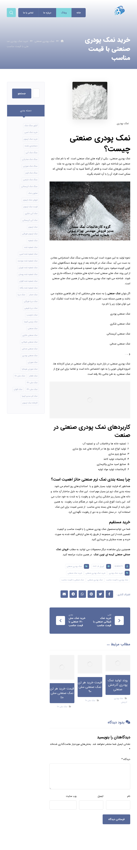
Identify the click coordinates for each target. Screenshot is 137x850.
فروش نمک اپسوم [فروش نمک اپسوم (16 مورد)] (30, 199)
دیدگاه (126, 759)
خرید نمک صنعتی (75, 573)
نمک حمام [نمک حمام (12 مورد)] (33, 294)
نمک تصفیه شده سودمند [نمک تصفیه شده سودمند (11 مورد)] (27, 260)
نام (128, 796)
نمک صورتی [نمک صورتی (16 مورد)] (32, 362)
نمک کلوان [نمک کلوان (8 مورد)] (18, 389)
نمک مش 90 (90, 700)
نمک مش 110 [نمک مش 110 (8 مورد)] (20, 375)
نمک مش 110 (62, 706)
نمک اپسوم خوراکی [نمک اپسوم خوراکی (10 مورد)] (29, 233)
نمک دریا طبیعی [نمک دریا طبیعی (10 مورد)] (30, 308)
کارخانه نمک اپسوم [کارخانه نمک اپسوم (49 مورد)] (29, 402)
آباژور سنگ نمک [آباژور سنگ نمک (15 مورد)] (31, 125)
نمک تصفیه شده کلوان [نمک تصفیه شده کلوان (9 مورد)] (28, 281)
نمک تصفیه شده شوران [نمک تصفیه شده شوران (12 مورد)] (28, 267)
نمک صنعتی (114, 293)
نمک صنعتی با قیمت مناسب (72, 579)
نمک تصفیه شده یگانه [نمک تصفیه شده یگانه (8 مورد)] (28, 287)
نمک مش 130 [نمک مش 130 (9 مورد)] (32, 389)
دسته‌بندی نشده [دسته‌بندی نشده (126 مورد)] (31, 145)
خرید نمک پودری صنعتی (95, 573)
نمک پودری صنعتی (74, 566)
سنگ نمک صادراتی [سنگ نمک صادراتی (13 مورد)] (29, 159)
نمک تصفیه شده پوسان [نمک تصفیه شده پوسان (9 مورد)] (28, 274)
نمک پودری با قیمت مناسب (117, 579)
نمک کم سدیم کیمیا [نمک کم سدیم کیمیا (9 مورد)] (29, 396)
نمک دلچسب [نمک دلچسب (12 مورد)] (32, 314)
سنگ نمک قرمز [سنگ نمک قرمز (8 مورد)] (31, 172)
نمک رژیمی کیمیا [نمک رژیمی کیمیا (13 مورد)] (30, 321)
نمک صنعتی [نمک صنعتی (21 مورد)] (32, 328)
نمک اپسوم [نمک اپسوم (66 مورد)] (32, 227)
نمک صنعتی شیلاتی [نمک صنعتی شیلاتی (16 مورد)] (29, 342)
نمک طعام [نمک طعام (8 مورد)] (33, 375)
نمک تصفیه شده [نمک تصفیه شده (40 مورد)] (30, 247)
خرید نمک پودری (116, 573)
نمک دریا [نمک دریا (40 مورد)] (21, 294)
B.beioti (119, 566)
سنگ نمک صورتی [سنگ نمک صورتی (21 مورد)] (30, 166)
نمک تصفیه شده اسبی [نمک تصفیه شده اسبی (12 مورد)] (28, 254)
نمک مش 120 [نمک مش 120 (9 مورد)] (32, 382)
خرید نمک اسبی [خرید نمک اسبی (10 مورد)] (30, 132)
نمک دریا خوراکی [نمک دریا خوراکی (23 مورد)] (30, 301)
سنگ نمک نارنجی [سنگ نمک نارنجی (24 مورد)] (30, 179)
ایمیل (100, 796)
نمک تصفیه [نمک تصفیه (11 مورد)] (32, 240)
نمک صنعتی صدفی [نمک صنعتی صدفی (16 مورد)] (29, 348)
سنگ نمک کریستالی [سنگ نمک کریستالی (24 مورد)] (29, 186)
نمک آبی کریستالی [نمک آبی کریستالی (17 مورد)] (29, 220)
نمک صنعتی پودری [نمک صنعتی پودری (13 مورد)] (29, 355)
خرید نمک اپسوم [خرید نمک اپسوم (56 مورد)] (30, 139)
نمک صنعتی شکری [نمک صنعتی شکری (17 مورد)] (29, 335)
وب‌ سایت (71, 796)
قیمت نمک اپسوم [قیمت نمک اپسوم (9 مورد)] (30, 206)
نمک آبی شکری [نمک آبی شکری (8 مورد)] (31, 213)
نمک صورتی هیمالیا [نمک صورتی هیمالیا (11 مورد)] (29, 369)
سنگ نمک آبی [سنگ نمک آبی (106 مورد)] (31, 152)
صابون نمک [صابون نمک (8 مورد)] (32, 193)
